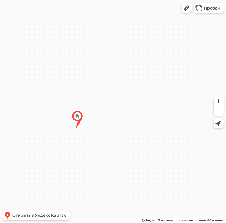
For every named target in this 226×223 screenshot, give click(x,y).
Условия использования (175, 220)
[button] (187, 8)
